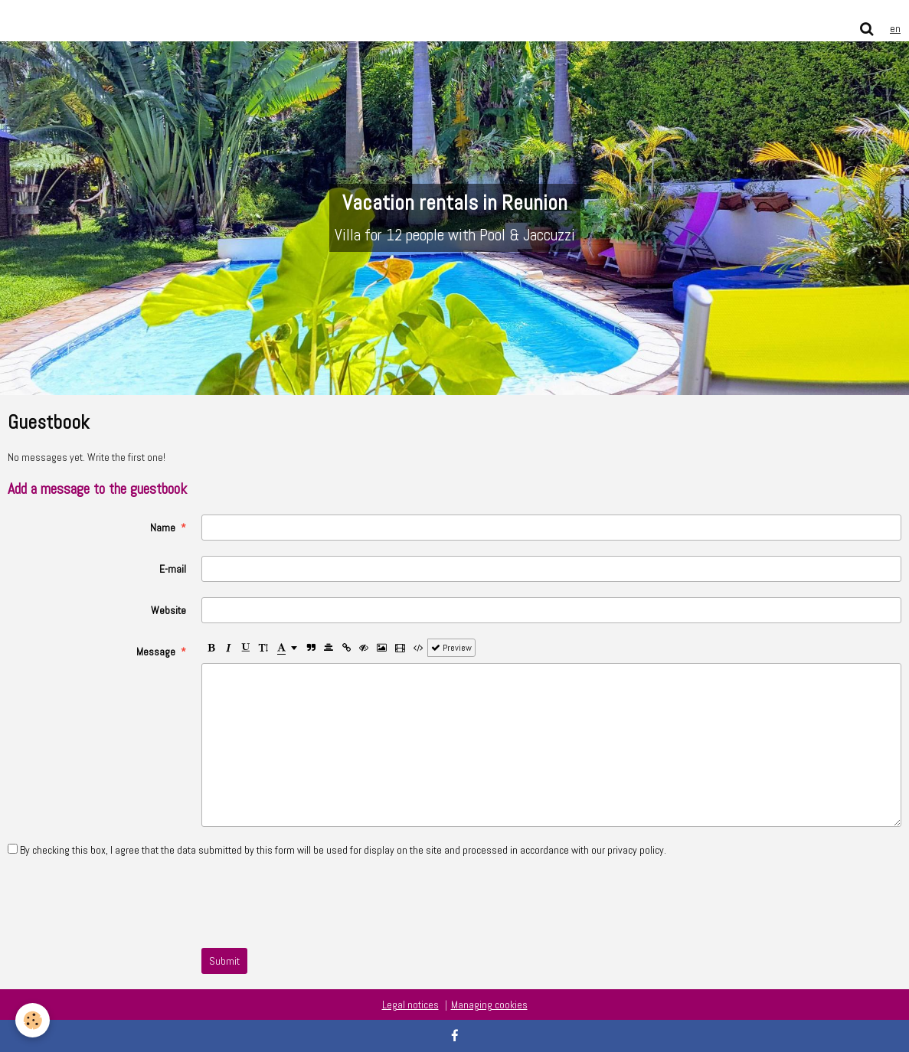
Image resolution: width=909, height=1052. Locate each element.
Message (155, 651)
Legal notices (410, 1004)
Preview (451, 648)
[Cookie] (32, 1020)
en (895, 28)
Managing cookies (489, 1004)
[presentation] (317, 903)
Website (168, 610)
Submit (224, 961)
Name (162, 527)
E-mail (172, 569)
